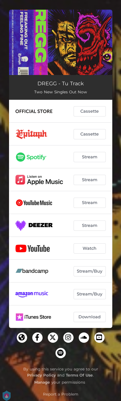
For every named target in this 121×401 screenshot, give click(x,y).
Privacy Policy (41, 375)
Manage (42, 382)
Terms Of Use (79, 375)
